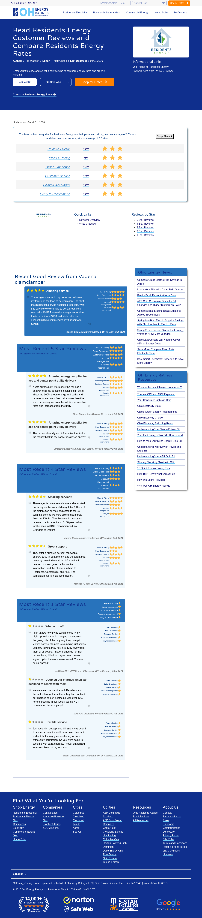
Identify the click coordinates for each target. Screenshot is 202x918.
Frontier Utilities (51, 824)
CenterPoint (109, 828)
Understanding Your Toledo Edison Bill (158, 429)
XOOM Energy (51, 828)
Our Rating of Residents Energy (151, 67)
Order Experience (57, 167)
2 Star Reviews (145, 231)
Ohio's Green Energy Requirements (157, 411)
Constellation (50, 812)
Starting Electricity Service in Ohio (156, 462)
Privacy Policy (171, 835)
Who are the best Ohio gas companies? (159, 387)
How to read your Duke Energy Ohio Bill (159, 441)
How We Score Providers (151, 480)
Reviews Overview (143, 70)
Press (166, 820)
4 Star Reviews (145, 223)
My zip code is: (109, 3)
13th (86, 176)
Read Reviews (141, 816)
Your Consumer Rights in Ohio (154, 400)
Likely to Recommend (55, 194)
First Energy (109, 854)
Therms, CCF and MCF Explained (156, 394)
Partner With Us (172, 816)
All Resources (141, 820)
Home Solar (161, 12)
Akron (76, 828)
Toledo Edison (111, 862)
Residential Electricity (75, 12)
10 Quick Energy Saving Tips (153, 468)
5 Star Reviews (145, 220)
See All (77, 831)
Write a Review (164, 70)
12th (86, 149)
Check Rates (179, 3)
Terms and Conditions (175, 843)
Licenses (168, 854)
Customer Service (57, 176)
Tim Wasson (32, 61)
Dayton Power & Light (115, 843)
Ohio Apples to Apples (145, 812)
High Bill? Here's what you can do (156, 474)
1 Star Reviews (145, 235)
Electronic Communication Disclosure (171, 828)
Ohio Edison (110, 858)
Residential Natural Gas (106, 12)
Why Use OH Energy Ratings (153, 485)
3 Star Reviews (145, 227)
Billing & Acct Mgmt (56, 185)
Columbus (78, 812)
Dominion (108, 847)
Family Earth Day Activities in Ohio (156, 295)
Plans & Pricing (59, 158)
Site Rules (168, 839)
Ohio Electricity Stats (149, 406)
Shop (94, 82)
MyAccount (180, 12)
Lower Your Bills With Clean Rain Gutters (160, 289)
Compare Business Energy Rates (34, 94)
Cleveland (78, 816)
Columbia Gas (111, 839)
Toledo (76, 824)
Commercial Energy (137, 12)
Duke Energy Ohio (113, 850)
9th (86, 158)
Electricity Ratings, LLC (80, 883)
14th (86, 167)
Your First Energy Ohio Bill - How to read (160, 435)
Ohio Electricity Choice (150, 417)
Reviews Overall (59, 149)
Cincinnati (78, 820)
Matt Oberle (60, 61)
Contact (167, 812)
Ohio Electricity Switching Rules (155, 423)
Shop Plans (164, 136)
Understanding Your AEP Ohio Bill (156, 456)
